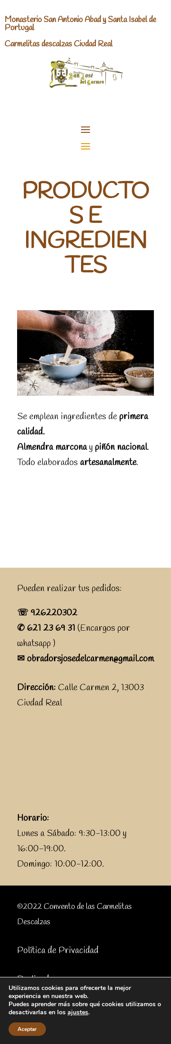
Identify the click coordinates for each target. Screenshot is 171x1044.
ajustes (78, 1012)
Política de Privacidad (58, 951)
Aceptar (27, 1029)
